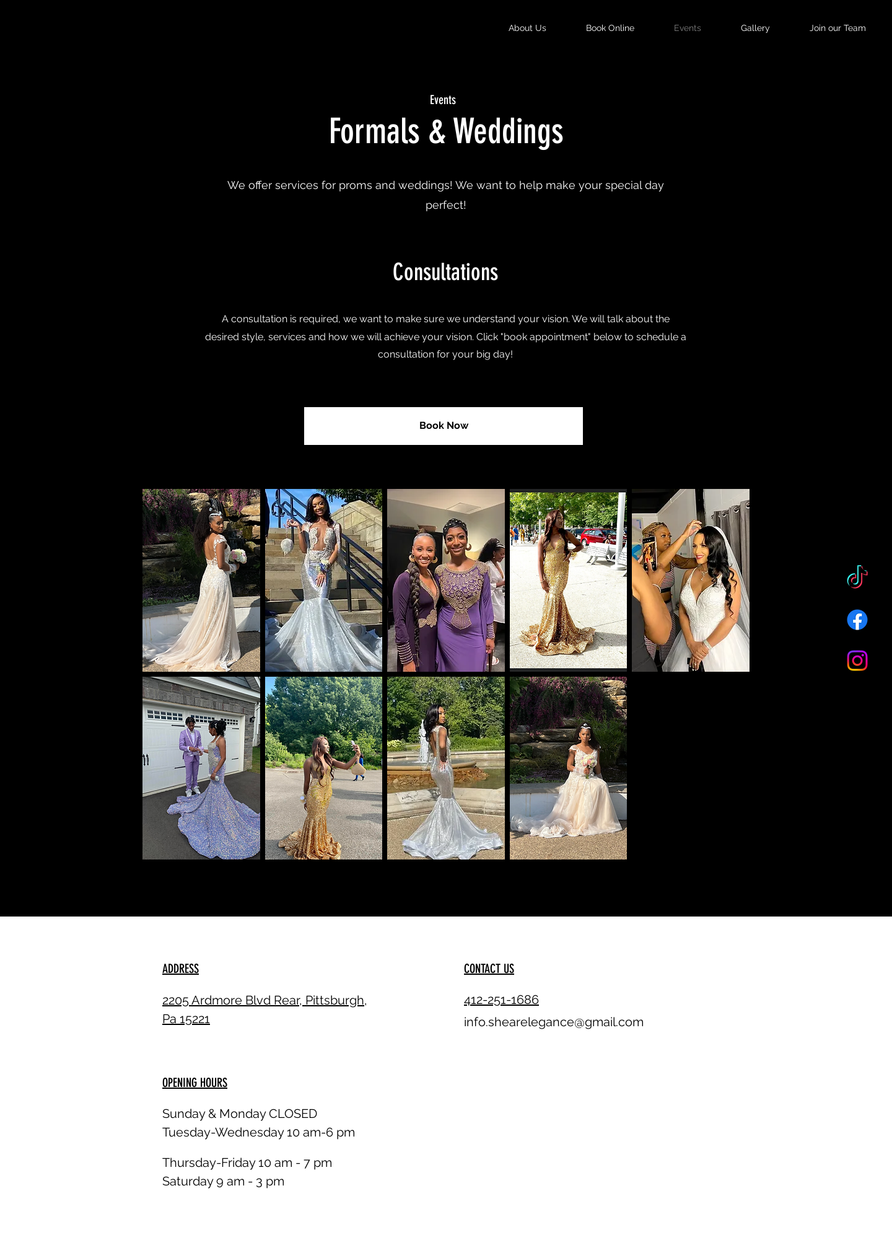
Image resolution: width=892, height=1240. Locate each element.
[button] (201, 580)
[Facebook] (857, 619)
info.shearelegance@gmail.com (554, 1021)
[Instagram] (857, 660)
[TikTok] (857, 578)
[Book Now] (443, 426)
